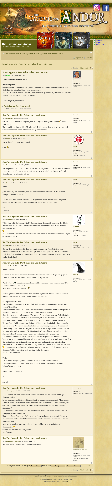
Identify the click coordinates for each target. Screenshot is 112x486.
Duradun (9, 118)
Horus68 (9, 219)
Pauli (8, 138)
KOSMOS (50, 476)
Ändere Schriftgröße (90, 53)
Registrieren (79, 58)
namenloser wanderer (13, 441)
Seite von (84, 68)
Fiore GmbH (58, 476)
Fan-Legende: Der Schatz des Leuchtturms (26, 64)
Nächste (89, 466)
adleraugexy (10, 391)
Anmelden (88, 58)
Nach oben (91, 111)
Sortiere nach (53, 466)
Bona (8, 183)
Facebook (43, 476)
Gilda (8, 75)
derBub (8, 266)
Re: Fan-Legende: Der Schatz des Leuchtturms (24, 115)
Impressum (66, 476)
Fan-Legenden (26, 54)
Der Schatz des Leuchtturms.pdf (17, 106)
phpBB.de (65, 481)
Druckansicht (87, 53)
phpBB (49, 479)
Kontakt (37, 476)
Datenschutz (73, 476)
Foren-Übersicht (11, 54)
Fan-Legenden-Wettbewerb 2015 (48, 54)
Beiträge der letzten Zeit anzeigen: (24, 466)
